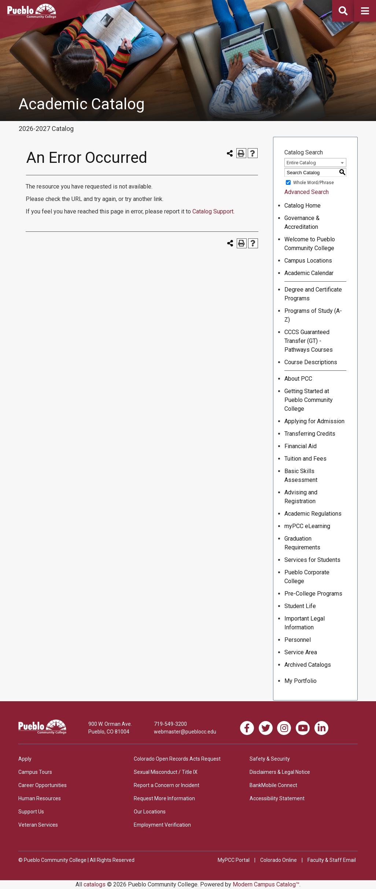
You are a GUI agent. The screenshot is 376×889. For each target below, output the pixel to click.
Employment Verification (162, 825)
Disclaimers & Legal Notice (280, 772)
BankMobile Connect (273, 785)
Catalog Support (212, 211)
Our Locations (150, 812)
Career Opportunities (42, 785)
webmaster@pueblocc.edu (185, 732)
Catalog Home (302, 205)
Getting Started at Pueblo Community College (308, 400)
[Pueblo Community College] (31, 16)
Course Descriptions (310, 362)
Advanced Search (306, 192)
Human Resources (39, 798)
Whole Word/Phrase (313, 182)
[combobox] (315, 162)
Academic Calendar (308, 273)
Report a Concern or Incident (166, 785)
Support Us (31, 812)
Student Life (300, 606)
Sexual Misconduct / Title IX (166, 772)
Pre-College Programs (313, 593)
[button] (365, 11)
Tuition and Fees (305, 458)
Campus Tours (35, 772)
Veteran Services (38, 825)
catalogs (95, 884)
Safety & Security (270, 759)
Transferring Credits (309, 433)
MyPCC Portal (234, 860)
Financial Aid (300, 446)
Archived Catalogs (307, 664)
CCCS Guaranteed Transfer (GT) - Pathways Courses (308, 341)
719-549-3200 (170, 724)
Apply (25, 759)
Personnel (297, 639)
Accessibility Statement (277, 798)
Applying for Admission (314, 421)
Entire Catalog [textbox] (301, 162)
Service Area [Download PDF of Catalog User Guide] (300, 652)
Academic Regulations (313, 513)
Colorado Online (278, 860)
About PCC (298, 378)
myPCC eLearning (307, 526)
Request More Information (164, 798)
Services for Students (312, 559)
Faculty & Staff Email (331, 860)
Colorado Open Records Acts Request (177, 759)
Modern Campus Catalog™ (266, 884)
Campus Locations (308, 260)
